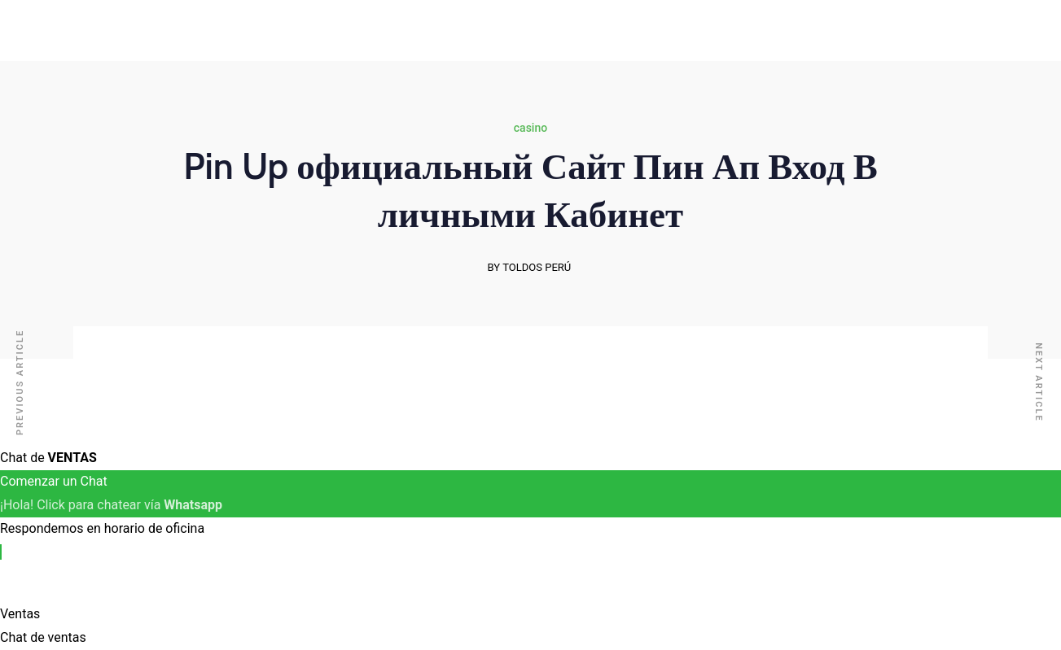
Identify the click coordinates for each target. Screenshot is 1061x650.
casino (530, 127)
